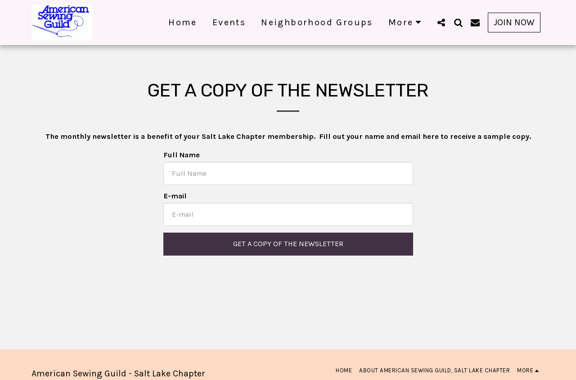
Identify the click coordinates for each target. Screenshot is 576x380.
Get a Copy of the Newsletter (288, 243)
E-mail (175, 196)
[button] (441, 22)
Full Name (181, 155)
